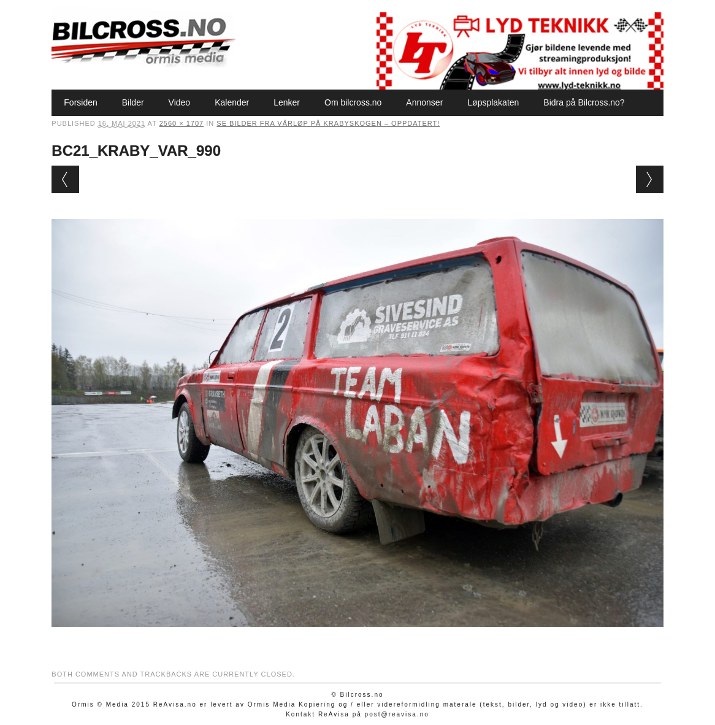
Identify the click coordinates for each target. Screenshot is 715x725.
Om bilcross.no (352, 102)
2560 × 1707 (181, 123)
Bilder (133, 102)
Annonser (424, 102)
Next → (649, 179)
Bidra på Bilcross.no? (583, 102)
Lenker (286, 102)
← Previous (65, 179)
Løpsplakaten (493, 102)
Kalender (232, 102)
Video (180, 102)
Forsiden (80, 102)
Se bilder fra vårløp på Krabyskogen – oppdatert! (328, 123)
